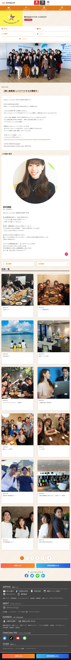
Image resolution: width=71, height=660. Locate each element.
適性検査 (22, 594)
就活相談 (32, 598)
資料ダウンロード (32, 625)
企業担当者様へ (10, 621)
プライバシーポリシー (34, 611)
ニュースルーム (12, 611)
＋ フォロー (28, 19)
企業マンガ (45, 598)
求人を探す (8, 591)
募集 (53, 29)
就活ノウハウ (6, 598)
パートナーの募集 (19, 648)
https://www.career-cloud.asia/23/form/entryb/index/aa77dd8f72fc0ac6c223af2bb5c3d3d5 (27, 139)
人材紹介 (52, 625)
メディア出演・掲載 (23, 611)
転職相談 (38, 598)
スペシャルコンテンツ (23, 598)
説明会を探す (22, 591)
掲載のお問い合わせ (26, 621)
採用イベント (15, 625)
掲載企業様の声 (7, 625)
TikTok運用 (5, 627)
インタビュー (35, 39)
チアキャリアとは (10, 607)
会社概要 (5, 611)
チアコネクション (60, 625)
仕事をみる (17, 565)
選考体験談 (13, 598)
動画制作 (12, 627)
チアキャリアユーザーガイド (56, 598)
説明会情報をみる (53, 565)
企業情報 (17, 34)
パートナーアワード (31, 648)
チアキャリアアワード (8, 648)
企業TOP (17, 29)
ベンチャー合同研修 (43, 625)
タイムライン (9, 594)
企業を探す (35, 591)
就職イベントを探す (51, 591)
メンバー (53, 34)
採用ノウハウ (23, 625)
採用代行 (17, 627)
